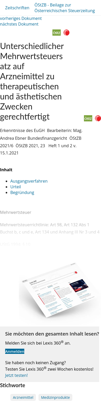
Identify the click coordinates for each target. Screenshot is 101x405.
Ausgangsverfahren (29, 181)
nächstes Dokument (19, 24)
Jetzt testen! (16, 375)
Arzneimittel (23, 397)
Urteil (15, 187)
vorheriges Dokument (21, 18)
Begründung (22, 192)
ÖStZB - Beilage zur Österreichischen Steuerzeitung (64, 7)
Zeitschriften (17, 8)
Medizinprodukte (55, 397)
